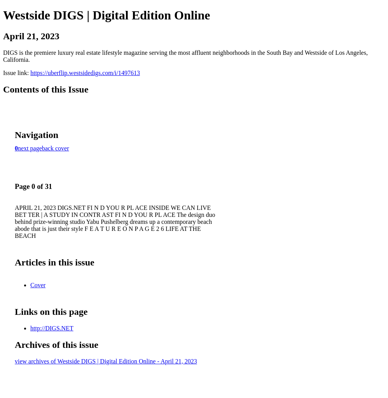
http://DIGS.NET (51, 328)
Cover (37, 285)
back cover (55, 148)
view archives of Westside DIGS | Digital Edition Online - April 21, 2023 (106, 361)
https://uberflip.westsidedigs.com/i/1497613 (85, 73)
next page (30, 148)
